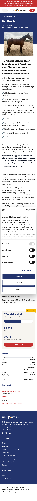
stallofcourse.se (9, 3)
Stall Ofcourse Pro (8, 456)
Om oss (4, 465)
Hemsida (5, 396)
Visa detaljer (26, 270)
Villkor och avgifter (8, 462)
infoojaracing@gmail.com (11, 391)
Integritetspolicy (7, 490)
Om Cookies (19, 490)
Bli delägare (18, 345)
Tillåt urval (18, 283)
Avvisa (18, 289)
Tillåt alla (18, 276)
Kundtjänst (6, 452)
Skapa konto (6, 478)
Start (4, 443)
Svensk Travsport (29, 379)
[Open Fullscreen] (33, 54)
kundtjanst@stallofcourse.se (12, 403)
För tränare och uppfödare (11, 459)
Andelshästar (6, 446)
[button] (18, 44)
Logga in (5, 475)
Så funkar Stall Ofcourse (10, 449)
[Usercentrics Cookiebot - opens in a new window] (26, 210)
